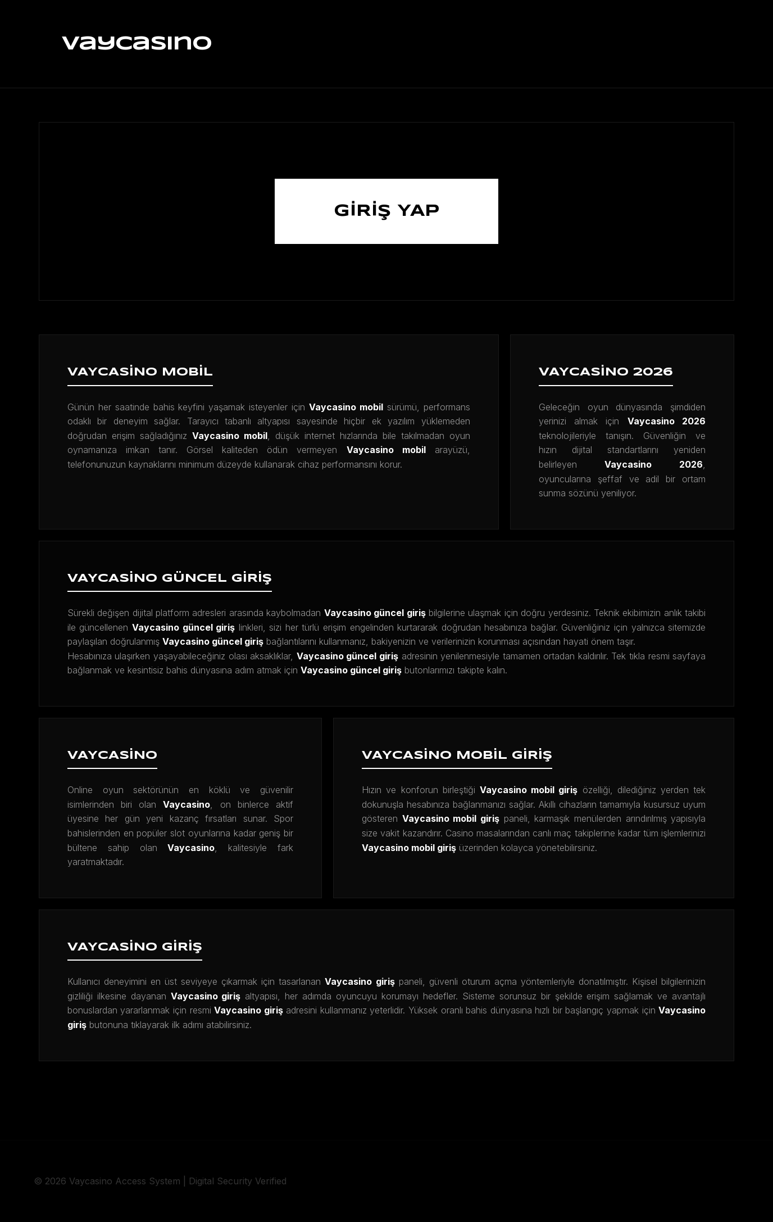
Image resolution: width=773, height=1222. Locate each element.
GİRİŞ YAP (386, 211)
